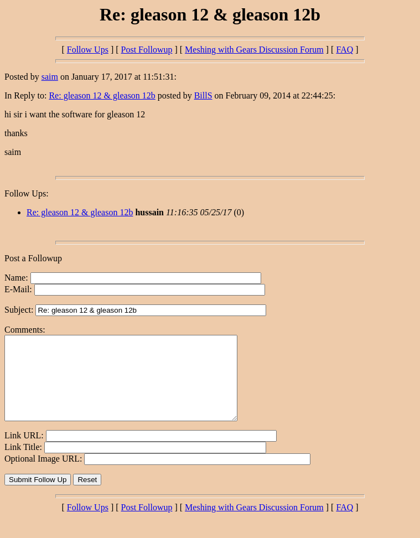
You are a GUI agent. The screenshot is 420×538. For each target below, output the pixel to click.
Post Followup (147, 49)
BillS (203, 95)
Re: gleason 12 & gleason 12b (102, 95)
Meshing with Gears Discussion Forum (254, 49)
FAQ (344, 49)
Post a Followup (33, 258)
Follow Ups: (26, 193)
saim (50, 76)
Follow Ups (87, 49)
